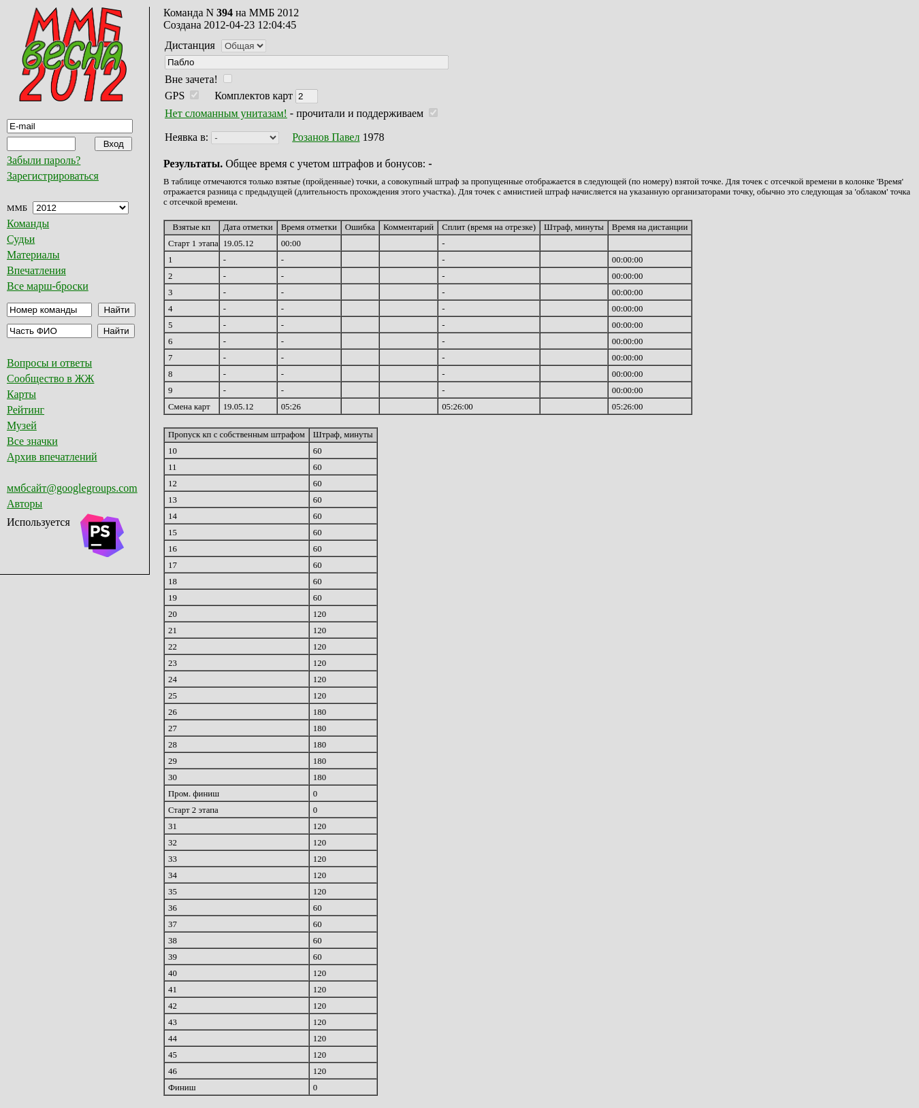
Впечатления (36, 270)
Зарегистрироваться (53, 176)
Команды (28, 223)
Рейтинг (25, 410)
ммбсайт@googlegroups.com (72, 488)
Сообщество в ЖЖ (50, 378)
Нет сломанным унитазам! (226, 113)
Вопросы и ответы (49, 363)
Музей (22, 425)
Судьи (21, 239)
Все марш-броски (47, 286)
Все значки (32, 441)
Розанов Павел (325, 137)
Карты (21, 394)
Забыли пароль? (43, 160)
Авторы (24, 503)
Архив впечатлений (52, 457)
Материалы (33, 255)
